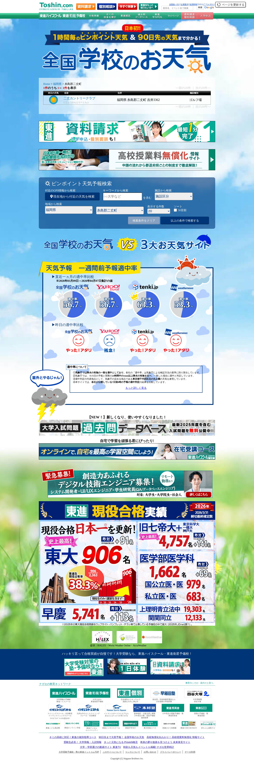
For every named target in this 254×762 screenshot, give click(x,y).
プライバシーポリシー (170, 752)
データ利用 (190, 752)
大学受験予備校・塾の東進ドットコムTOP (79, 752)
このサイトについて (112, 752)
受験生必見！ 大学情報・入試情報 (82, 742)
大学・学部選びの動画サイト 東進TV (100, 747)
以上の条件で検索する (185, 220)
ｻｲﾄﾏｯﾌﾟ (201, 4)
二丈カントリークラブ (79, 98)
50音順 (182, 210)
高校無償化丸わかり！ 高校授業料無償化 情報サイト (176, 737)
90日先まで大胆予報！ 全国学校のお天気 (121, 737)
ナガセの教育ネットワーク (55, 684)
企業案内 (184, 4)
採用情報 (193, 4)
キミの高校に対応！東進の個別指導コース (72, 737)
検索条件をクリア (144, 220)
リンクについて (132, 752)
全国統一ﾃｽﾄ (174, 4)
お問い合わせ (150, 752)
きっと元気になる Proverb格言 (121, 742)
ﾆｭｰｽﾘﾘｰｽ (210, 4)
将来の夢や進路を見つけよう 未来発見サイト (165, 742)
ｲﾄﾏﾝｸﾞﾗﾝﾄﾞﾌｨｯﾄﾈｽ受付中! (60, 718)
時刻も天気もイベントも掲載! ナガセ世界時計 (148, 747)
